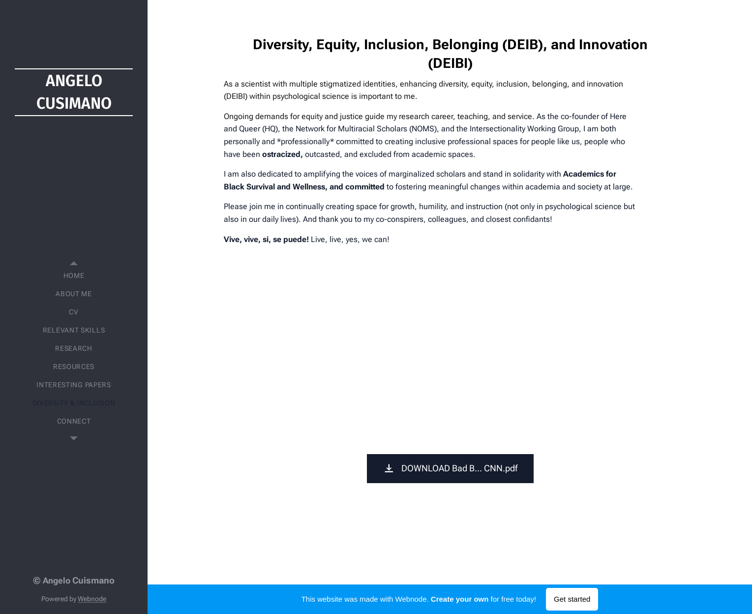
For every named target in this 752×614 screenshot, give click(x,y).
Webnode (92, 599)
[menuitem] (74, 275)
